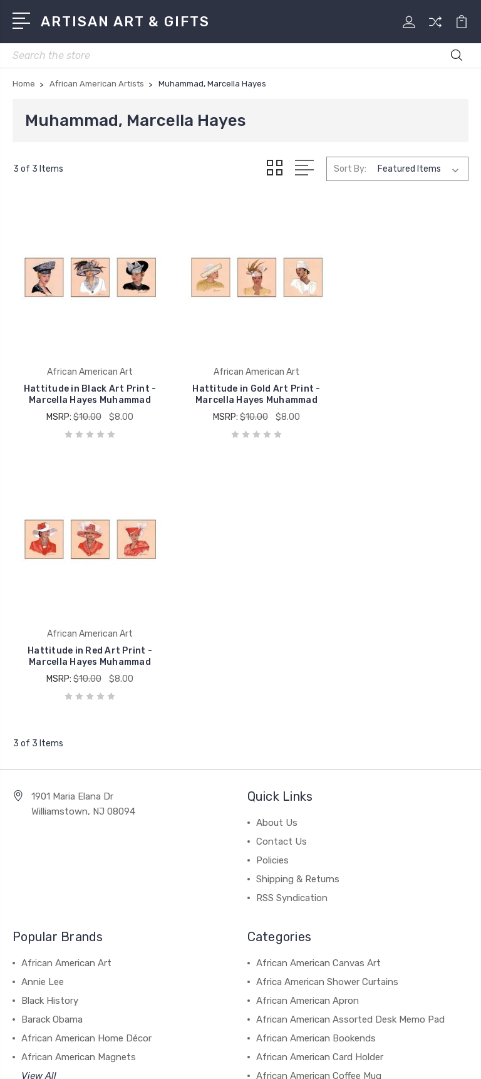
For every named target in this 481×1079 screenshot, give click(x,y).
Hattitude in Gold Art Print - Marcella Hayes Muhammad (240, 383)
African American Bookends (316, 765)
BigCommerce (302, 1037)
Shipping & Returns (297, 606)
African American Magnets (78, 784)
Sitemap (360, 1037)
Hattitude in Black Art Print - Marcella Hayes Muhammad (84, 383)
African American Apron (307, 727)
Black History (49, 727)
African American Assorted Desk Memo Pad (350, 746)
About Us (276, 549)
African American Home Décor (86, 765)
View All (38, 802)
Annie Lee (42, 708)
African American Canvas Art (318, 690)
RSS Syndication (292, 624)
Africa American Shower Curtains (327, 708)
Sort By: (350, 169)
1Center (292, 1058)
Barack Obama (52, 746)
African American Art (66, 690)
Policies (272, 587)
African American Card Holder (319, 784)
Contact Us (281, 568)
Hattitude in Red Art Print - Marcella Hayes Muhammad (396, 383)
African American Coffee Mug (318, 802)
